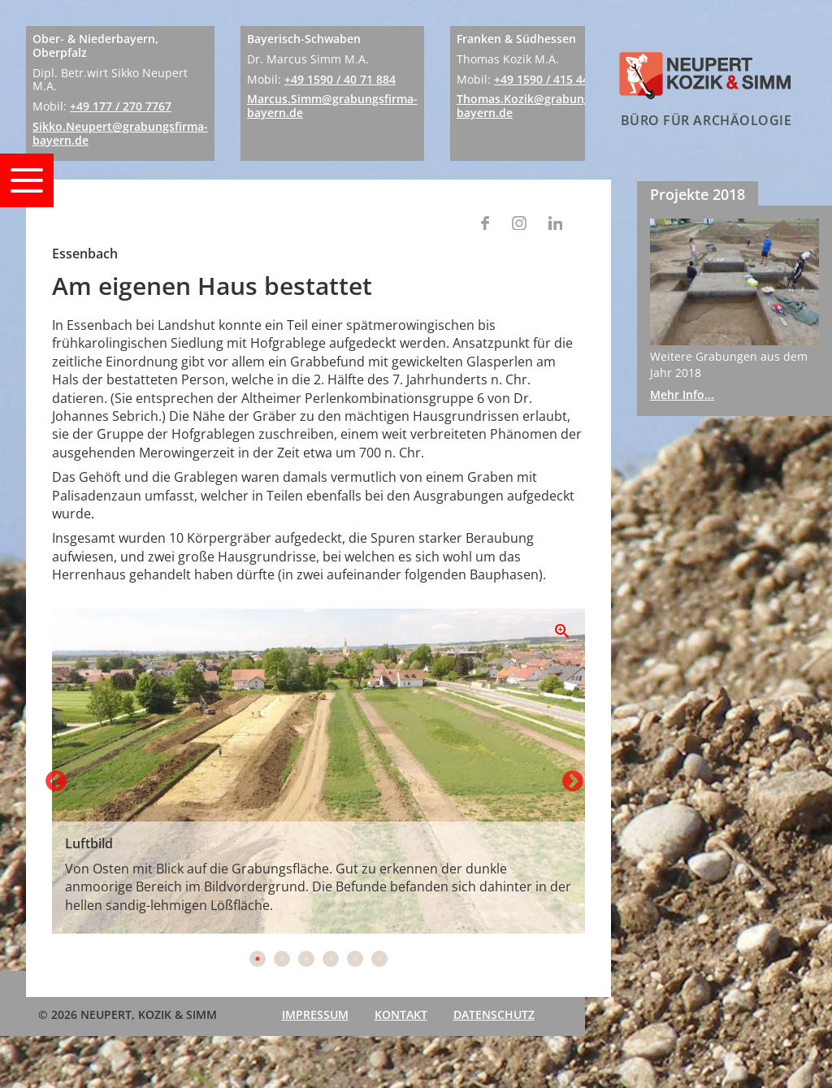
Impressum (315, 1014)
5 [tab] (355, 959)
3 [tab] (306, 959)
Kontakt (401, 1014)
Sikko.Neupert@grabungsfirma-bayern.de (120, 133)
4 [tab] (331, 959)
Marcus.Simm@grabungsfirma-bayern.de (332, 105)
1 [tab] (257, 959)
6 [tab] (379, 959)
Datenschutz (494, 1014)
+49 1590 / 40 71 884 (340, 79)
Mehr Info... (682, 394)
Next (569, 777)
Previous (52, 777)
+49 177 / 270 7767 (120, 106)
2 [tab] (282, 959)
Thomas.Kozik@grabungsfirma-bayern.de (543, 105)
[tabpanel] (318, 771)
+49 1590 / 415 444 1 (549, 79)
